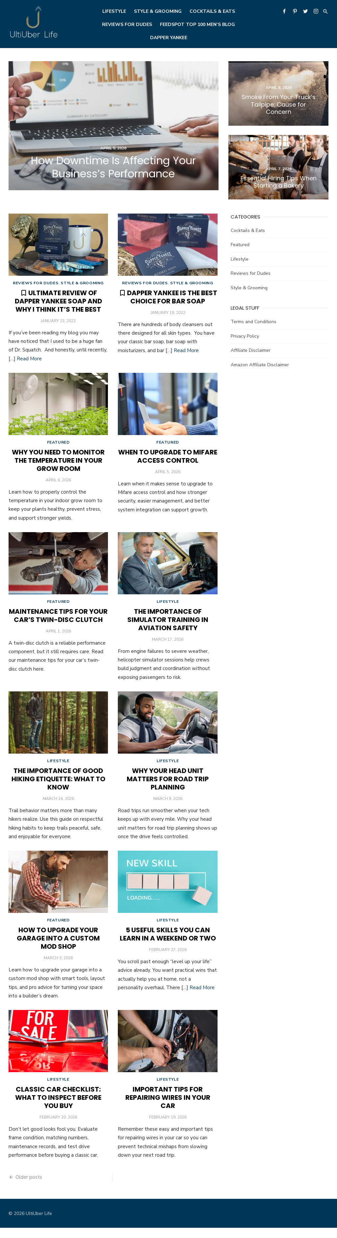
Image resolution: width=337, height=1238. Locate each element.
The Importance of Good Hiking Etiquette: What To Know (57, 785)
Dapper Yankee (168, 38)
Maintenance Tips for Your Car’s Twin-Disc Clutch (57, 620)
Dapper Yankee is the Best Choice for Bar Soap (172, 298)
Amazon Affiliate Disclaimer (260, 364)
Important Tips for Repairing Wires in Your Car (167, 1108)
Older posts (27, 1187)
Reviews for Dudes (127, 24)
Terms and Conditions (254, 321)
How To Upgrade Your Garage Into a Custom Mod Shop (58, 946)
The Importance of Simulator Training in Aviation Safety (167, 624)
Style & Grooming (158, 11)
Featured (57, 445)
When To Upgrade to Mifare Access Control (167, 459)
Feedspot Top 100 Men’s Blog (197, 24)
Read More (27, 359)
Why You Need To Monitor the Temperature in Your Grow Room (57, 463)
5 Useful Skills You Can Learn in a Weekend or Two (168, 942)
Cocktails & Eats (212, 11)
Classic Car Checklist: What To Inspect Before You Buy (57, 1108)
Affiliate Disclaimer (251, 350)
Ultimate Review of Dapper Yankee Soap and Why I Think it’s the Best (57, 302)
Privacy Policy (245, 335)
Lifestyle (114, 11)
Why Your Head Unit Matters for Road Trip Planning (168, 785)
